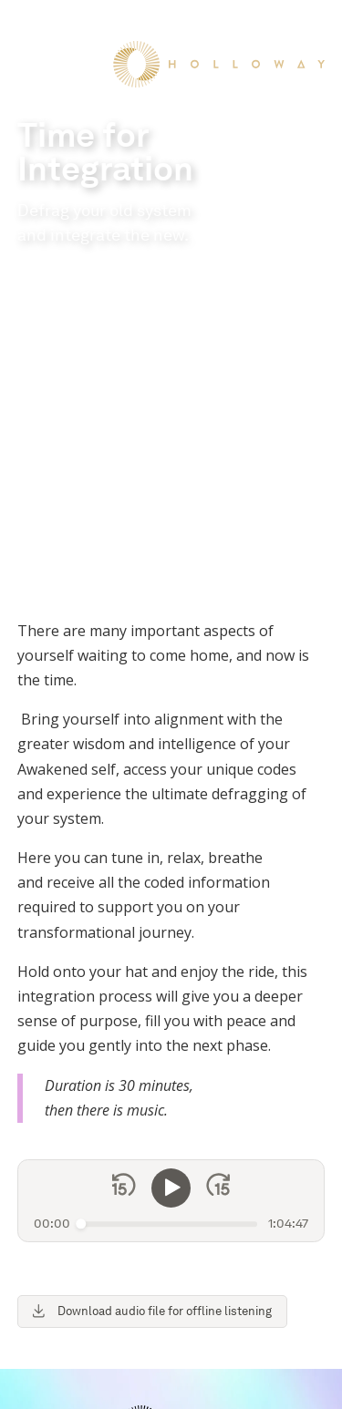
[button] (30, 26)
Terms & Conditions (86, 1390)
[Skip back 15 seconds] (124, 880)
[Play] (171, 880)
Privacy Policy (239, 1369)
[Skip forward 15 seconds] (218, 880)
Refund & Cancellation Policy (232, 1390)
